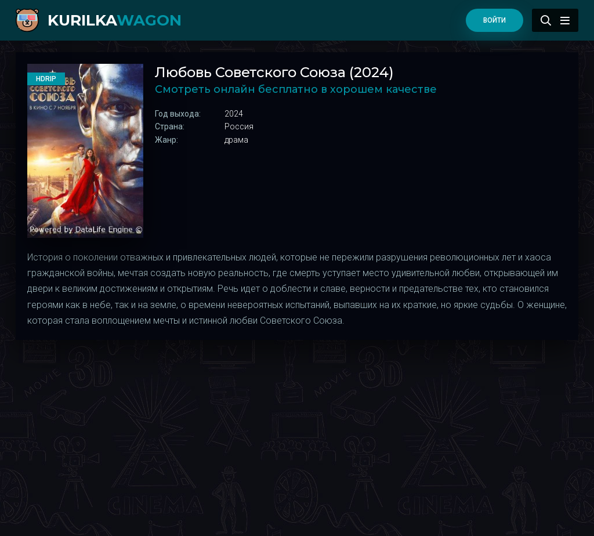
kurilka (115, 20)
